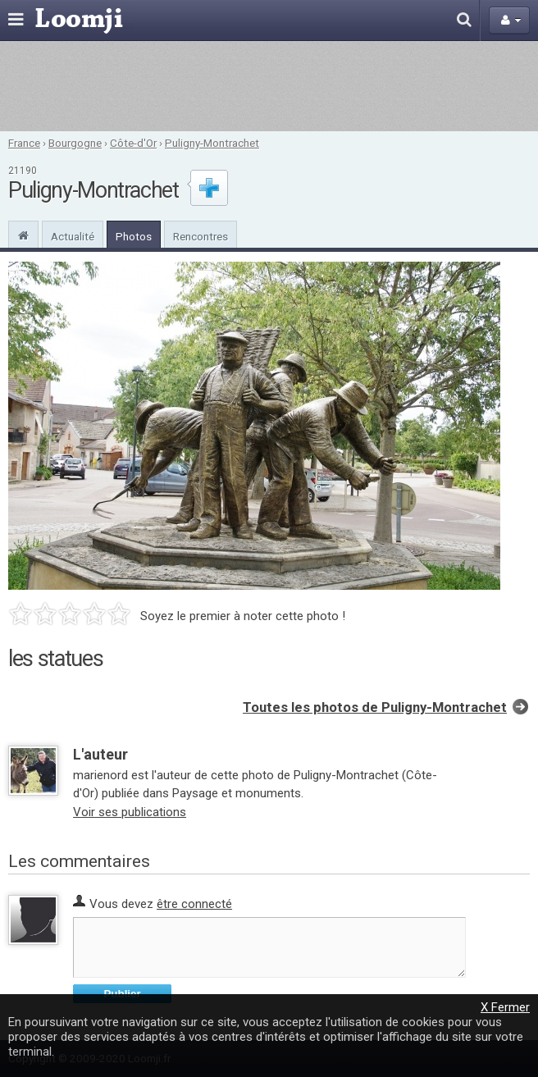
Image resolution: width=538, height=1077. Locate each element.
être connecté (194, 904)
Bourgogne (75, 142)
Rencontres (200, 236)
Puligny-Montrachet (212, 142)
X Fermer (505, 1007)
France (24, 142)
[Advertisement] (269, 86)
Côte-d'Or (133, 142)
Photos (134, 236)
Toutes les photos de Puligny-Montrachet (375, 707)
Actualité (72, 236)
